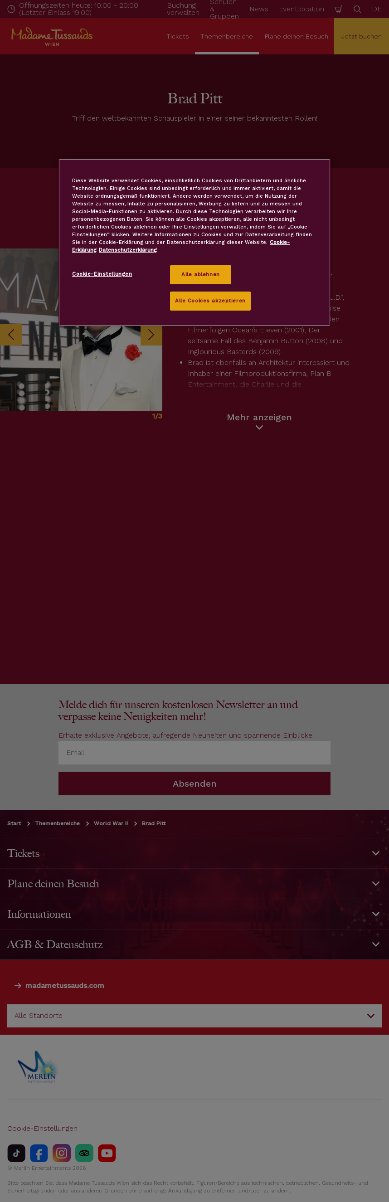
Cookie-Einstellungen (102, 274)
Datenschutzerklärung (128, 250)
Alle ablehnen (200, 274)
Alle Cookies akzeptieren (210, 300)
